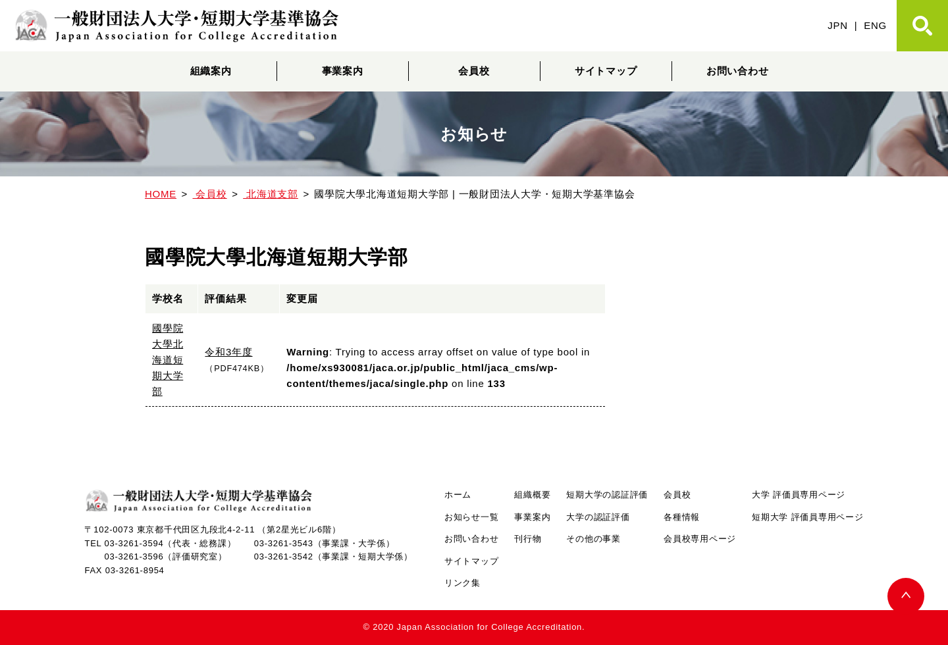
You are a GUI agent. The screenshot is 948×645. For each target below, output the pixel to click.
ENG (875, 25)
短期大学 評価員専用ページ (807, 517)
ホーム (457, 495)
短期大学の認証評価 (607, 495)
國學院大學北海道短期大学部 (167, 359)
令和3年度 (228, 351)
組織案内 (211, 70)
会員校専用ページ (700, 539)
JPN (838, 25)
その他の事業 (593, 539)
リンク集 (462, 583)
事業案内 (342, 70)
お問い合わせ (737, 70)
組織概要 (532, 495)
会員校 (473, 70)
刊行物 (527, 539)
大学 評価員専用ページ (798, 495)
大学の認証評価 (597, 517)
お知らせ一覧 (471, 517)
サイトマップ (606, 70)
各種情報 (682, 517)
